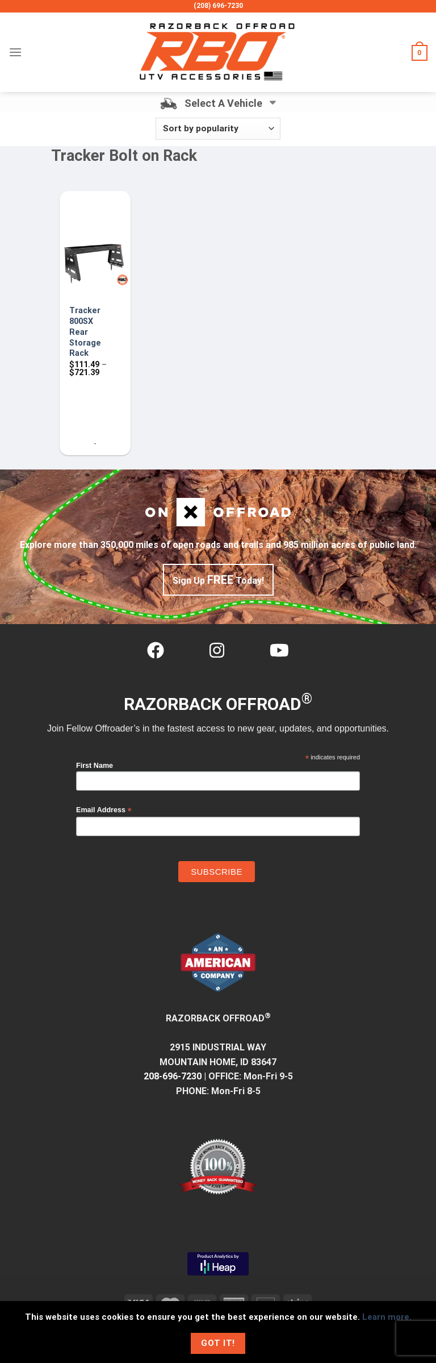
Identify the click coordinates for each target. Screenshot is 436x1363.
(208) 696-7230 (218, 6)
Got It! (217, 1343)
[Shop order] (218, 129)
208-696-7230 (173, 1076)
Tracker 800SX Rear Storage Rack (85, 332)
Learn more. (387, 1317)
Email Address (104, 810)
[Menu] (15, 52)
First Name (94, 766)
